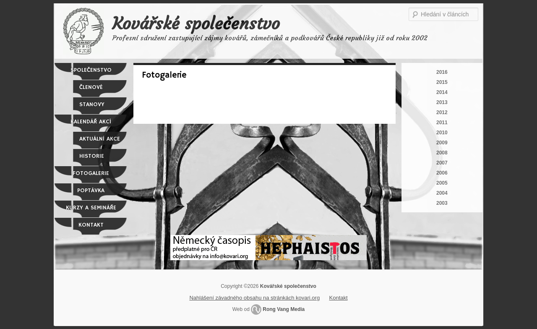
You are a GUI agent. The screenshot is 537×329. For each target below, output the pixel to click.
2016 (442, 72)
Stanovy (91, 104)
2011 (442, 122)
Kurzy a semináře (91, 208)
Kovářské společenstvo (196, 23)
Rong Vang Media (284, 309)
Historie (91, 156)
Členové (91, 87)
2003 (442, 203)
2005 (442, 183)
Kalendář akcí (90, 121)
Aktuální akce (99, 139)
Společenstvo (91, 70)
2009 (442, 143)
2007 (442, 163)
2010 (442, 133)
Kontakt (91, 225)
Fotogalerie (91, 173)
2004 (442, 193)
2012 (442, 112)
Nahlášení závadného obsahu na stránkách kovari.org (254, 298)
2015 (442, 82)
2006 (442, 173)
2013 (442, 102)
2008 (442, 153)
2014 (442, 92)
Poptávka (90, 190)
